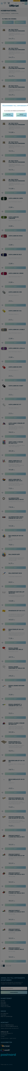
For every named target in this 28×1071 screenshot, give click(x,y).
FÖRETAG (8, 115)
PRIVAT (21, 115)
